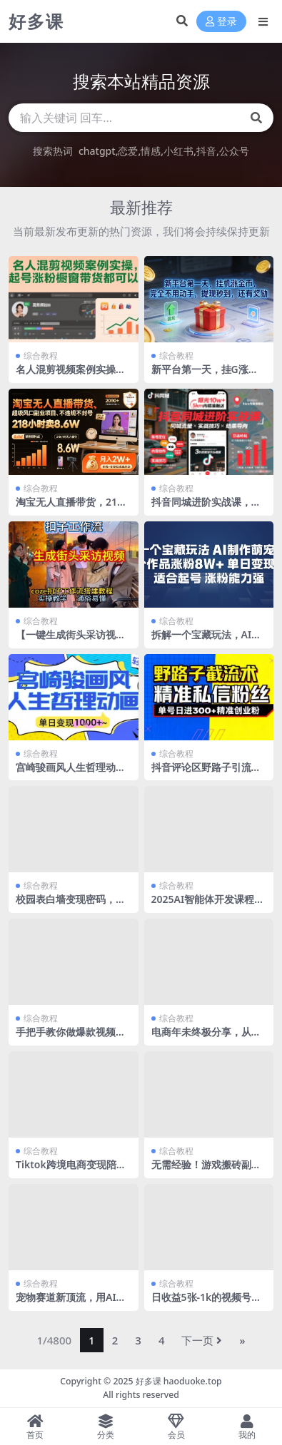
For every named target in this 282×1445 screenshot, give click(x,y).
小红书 (178, 151)
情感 (151, 151)
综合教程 (41, 355)
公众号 (234, 151)
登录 (221, 21)
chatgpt (97, 151)
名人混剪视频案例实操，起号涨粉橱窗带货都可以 (71, 375)
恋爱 (128, 151)
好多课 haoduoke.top (179, 1381)
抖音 (206, 151)
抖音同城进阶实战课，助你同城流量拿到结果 (206, 508)
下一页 (201, 1340)
